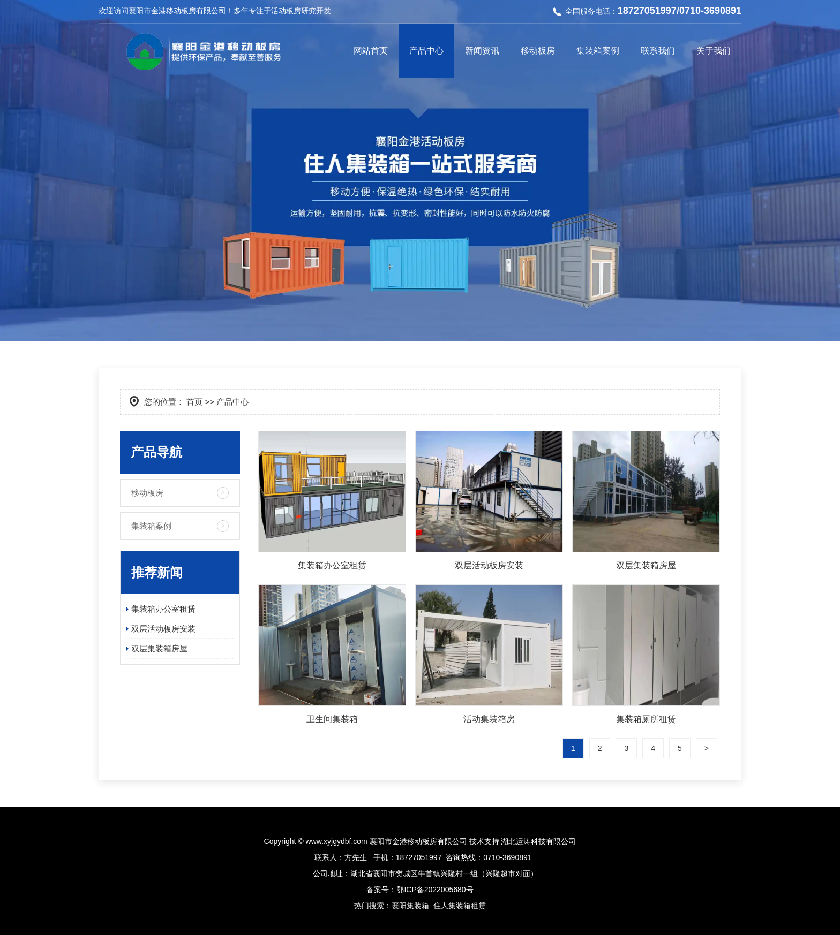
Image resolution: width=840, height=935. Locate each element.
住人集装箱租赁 (459, 905)
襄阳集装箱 (410, 905)
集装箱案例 (597, 50)
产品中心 (426, 50)
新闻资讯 (482, 50)
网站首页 (371, 50)
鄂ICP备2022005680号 (434, 889)
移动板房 (538, 50)
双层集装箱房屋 (159, 648)
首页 (194, 401)
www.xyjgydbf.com (337, 841)
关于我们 (713, 50)
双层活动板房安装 (163, 628)
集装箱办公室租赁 (163, 608)
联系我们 (658, 50)
